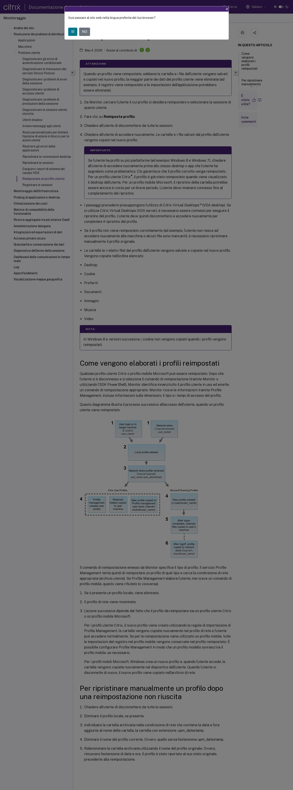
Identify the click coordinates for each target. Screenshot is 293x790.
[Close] (227, 9)
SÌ (73, 32)
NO (84, 32)
